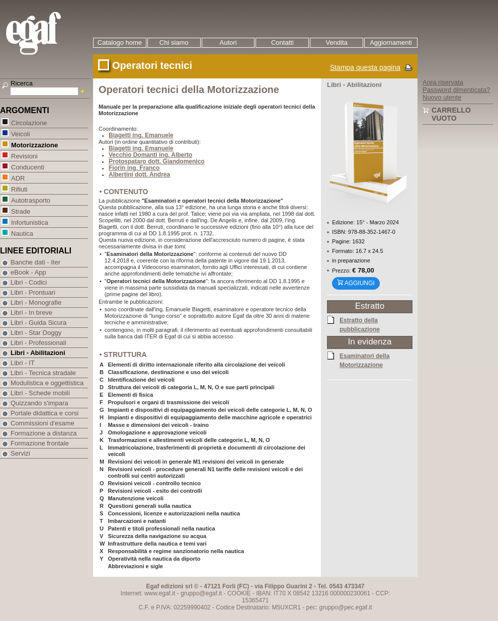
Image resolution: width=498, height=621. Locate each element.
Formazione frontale (40, 443)
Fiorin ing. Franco (134, 167)
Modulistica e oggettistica (47, 383)
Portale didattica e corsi (44, 413)
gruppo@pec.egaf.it (345, 607)
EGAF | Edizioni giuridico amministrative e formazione (46, 34)
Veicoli (20, 133)
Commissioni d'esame (42, 423)
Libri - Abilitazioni (38, 353)
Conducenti (27, 166)
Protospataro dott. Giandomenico (157, 161)
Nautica (22, 233)
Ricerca (22, 83)
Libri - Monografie (36, 302)
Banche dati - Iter (35, 262)
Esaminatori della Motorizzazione (364, 360)
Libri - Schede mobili (40, 393)
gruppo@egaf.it (201, 593)
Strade (20, 211)
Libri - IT (23, 363)
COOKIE (239, 593)
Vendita (337, 42)
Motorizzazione (34, 144)
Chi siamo (174, 42)
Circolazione (29, 122)
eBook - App (28, 272)
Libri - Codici (29, 282)
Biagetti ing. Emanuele (141, 135)
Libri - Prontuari (33, 292)
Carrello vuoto (451, 114)
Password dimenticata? (456, 90)
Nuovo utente (442, 97)
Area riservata (443, 82)
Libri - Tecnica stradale (43, 373)
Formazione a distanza (44, 433)
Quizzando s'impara (39, 403)
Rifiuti (19, 189)
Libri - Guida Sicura (38, 322)
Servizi (20, 453)
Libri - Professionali (38, 342)
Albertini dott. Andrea (139, 174)
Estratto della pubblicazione (360, 324)
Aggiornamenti (391, 42)
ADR (18, 177)
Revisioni (24, 155)
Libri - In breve (31, 312)
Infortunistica (29, 222)
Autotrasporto (30, 200)
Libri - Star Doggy (36, 332)
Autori (228, 42)
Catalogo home (120, 42)
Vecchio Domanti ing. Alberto (150, 154)
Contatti (282, 42)
